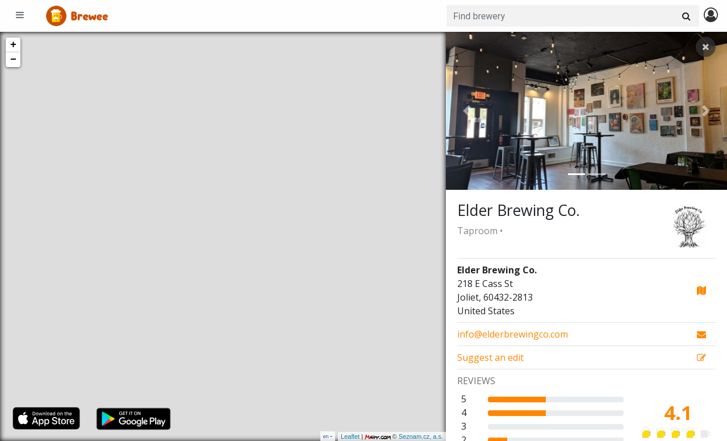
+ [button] (13, 45)
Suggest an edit (490, 357)
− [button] (13, 59)
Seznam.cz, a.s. (421, 436)
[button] (467, 111)
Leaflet (350, 436)
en (326, 436)
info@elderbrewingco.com (512, 334)
